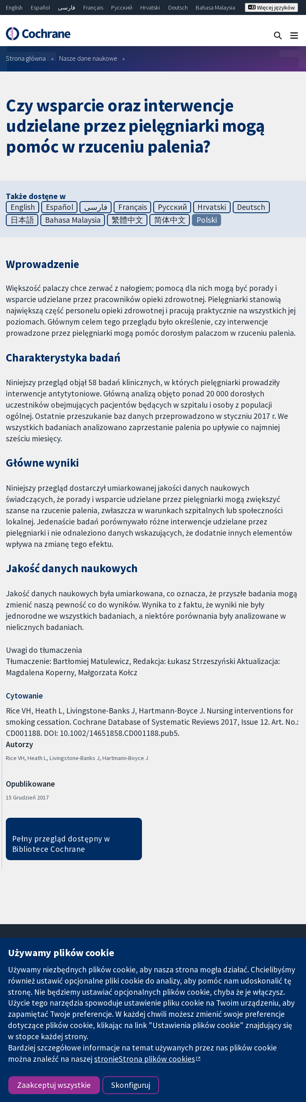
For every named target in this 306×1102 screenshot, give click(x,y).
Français (93, 7)
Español (40, 7)
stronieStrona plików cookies (144, 1059)
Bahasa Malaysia (215, 7)
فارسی (66, 7)
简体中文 (170, 220)
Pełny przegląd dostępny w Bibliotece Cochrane (61, 844)
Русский (121, 7)
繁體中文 (127, 220)
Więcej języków (271, 7)
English (14, 7)
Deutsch (178, 7)
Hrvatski (150, 7)
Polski (207, 220)
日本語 (22, 220)
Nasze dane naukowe (88, 58)
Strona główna (26, 58)
